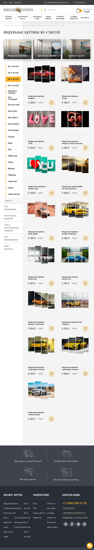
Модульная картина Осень (70, 97)
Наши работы (48, 18)
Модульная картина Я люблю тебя (37, 188)
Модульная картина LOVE (36, 142)
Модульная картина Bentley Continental (36, 323)
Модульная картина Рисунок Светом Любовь (72, 142)
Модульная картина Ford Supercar (72, 323)
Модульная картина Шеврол (36, 97)
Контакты (85, 18)
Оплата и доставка (60, 18)
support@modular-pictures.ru (56, 2)
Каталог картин (10, 18)
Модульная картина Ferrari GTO (70, 278)
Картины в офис (37, 18)
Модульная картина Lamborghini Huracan (36, 368)
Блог (5, 2)
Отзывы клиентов (74, 18)
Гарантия (17, 2)
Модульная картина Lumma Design (36, 413)
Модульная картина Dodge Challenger (70, 233)
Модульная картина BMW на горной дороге (72, 188)
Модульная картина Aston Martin (36, 233)
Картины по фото (24, 18)
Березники (80, 2)
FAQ (10, 2)
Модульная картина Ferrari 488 (36, 278)
